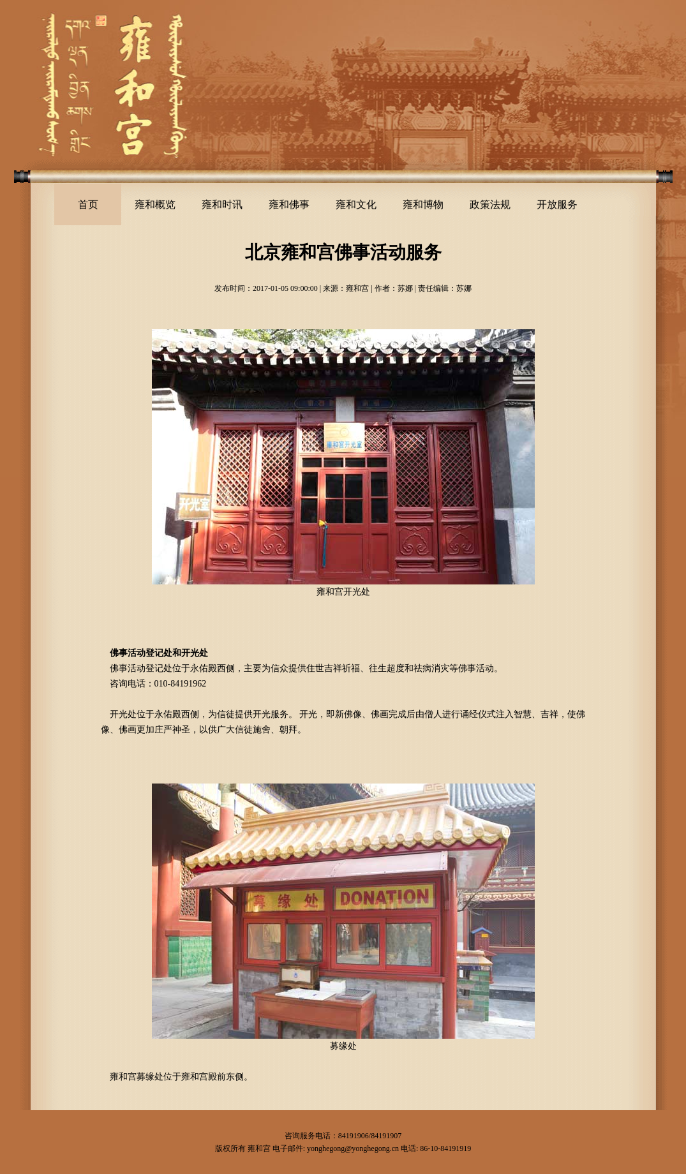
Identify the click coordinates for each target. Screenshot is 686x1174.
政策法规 (490, 204)
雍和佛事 (289, 204)
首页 (88, 204)
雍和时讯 (222, 204)
